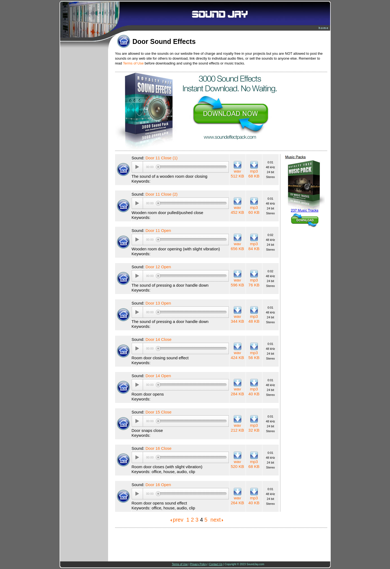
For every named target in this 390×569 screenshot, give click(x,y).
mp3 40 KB (253, 391)
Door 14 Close (158, 339)
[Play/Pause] (137, 166)
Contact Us (215, 564)
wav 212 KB (237, 427)
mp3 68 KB (253, 173)
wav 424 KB (237, 355)
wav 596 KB (237, 282)
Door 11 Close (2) (161, 194)
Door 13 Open (158, 303)
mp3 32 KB (253, 427)
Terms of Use (133, 63)
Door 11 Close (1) (161, 158)
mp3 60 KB (253, 210)
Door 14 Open (158, 375)
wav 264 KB (237, 500)
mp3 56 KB (253, 355)
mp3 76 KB (253, 282)
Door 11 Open (158, 230)
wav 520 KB (237, 464)
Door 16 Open (158, 484)
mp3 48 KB (253, 319)
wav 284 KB (237, 391)
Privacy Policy (198, 564)
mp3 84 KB (253, 246)
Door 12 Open (158, 266)
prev (178, 520)
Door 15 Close (158, 412)
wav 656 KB (237, 246)
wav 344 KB (237, 319)
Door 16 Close (158, 448)
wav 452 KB (237, 210)
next (215, 520)
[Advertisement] (221, 541)
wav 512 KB (237, 173)
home (323, 28)
